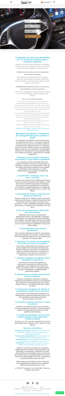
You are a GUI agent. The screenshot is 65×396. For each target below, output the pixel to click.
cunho (41, 387)
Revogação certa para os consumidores (25, 389)
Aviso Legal (26, 390)
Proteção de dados (45, 389)
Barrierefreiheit (37, 390)
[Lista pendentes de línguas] (46, 2)
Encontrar (32, 36)
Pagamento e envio (27, 387)
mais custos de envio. (43, 394)
